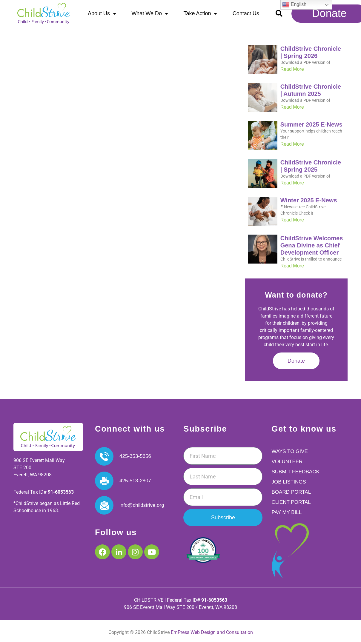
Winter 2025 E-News (308, 203)
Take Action (200, 13)
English (294, 4)
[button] (279, 13)
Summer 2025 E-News (311, 127)
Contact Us (246, 13)
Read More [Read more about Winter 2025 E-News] (292, 222)
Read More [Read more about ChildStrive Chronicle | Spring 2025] (292, 185)
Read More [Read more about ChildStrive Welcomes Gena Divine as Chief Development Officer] (292, 268)
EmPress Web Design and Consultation (212, 635)
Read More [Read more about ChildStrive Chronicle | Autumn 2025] (292, 109)
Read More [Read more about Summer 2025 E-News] (292, 146)
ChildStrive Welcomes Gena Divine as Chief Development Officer (311, 248)
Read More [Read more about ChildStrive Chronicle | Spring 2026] (292, 71)
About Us (102, 13)
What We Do (149, 13)
